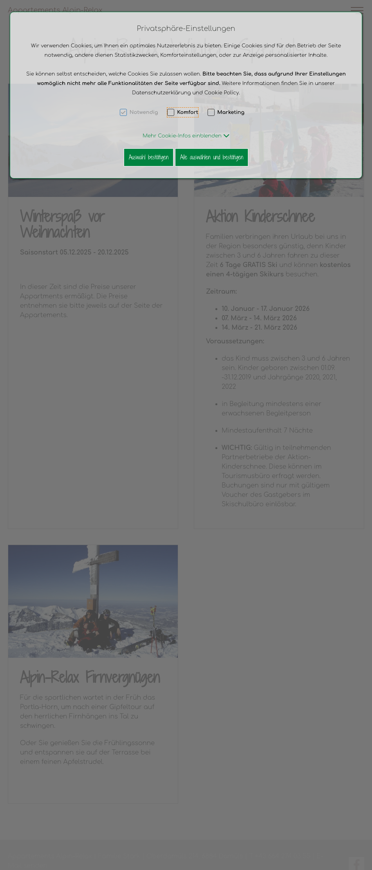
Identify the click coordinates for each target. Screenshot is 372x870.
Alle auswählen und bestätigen (211, 157)
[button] (186, 136)
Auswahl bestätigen (148, 157)
